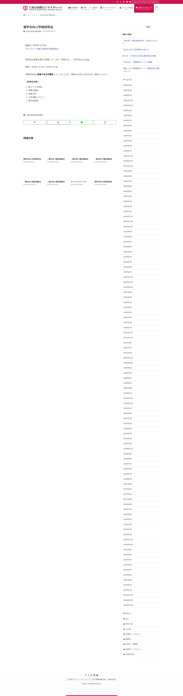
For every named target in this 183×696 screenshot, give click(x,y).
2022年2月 (127, 322)
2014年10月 (128, 605)
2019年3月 (127, 439)
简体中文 (154, 2)
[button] (157, 8)
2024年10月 (128, 166)
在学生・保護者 (132, 644)
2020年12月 (128, 358)
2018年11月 (128, 449)
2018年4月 (127, 469)
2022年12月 (128, 277)
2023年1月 (127, 272)
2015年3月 (127, 580)
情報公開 (111, 679)
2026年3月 (127, 85)
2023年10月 (128, 227)
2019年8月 (127, 413)
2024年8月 (127, 176)
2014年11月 (128, 600)
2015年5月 (127, 570)
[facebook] (117, 2)
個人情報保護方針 (99, 679)
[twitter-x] (120, 2)
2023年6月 (127, 247)
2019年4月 (127, 433)
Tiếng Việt (145, 2)
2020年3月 (127, 383)
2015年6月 (127, 565)
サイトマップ (85, 679)
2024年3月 (127, 201)
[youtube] (130, 2)
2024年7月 (127, 181)
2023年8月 (127, 237)
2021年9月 (127, 343)
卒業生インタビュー (133, 634)
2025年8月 (127, 116)
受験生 (128, 639)
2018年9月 (127, 454)
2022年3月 (127, 317)
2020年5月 (127, 378)
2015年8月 (127, 555)
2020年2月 (127, 388)
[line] (127, 2)
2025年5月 (127, 131)
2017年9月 (127, 484)
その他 (128, 629)
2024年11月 (128, 161)
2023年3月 (127, 262)
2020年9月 (127, 368)
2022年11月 (128, 282)
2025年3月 (127, 141)
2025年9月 (127, 110)
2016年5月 (127, 519)
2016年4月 (127, 524)
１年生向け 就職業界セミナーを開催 (137, 62)
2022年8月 (127, 297)
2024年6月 (127, 186)
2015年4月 (127, 575)
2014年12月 (128, 595)
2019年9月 (127, 408)
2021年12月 (128, 332)
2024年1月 (127, 211)
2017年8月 (127, 489)
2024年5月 (127, 191)
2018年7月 (127, 464)
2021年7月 (127, 348)
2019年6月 (127, 423)
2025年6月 (127, 126)
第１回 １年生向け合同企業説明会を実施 (139, 56)
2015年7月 (127, 560)
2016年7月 (127, 509)
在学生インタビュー (133, 649)
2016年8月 (127, 504)
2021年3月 (127, 353)
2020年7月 (127, 373)
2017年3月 (127, 499)
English (136, 2)
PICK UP (129, 624)
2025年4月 (127, 136)
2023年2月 (127, 267)
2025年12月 (128, 100)
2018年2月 (127, 479)
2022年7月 (127, 302)
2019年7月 (127, 418)
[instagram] (124, 2)
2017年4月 (127, 494)
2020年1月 (127, 393)
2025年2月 (127, 146)
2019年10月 (128, 403)
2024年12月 (128, 156)
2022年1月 (127, 328)
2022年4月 (127, 312)
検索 (148, 27)
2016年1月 (127, 534)
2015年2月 (127, 585)
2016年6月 (127, 514)
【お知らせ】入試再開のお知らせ (136, 49)
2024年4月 (127, 196)
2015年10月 (128, 545)
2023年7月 (127, 242)
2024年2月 (127, 206)
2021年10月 (128, 338)
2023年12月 (128, 216)
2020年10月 (128, 363)
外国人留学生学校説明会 (33, 31)
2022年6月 (127, 307)
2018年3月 (127, 474)
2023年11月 (128, 221)
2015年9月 (127, 550)
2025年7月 (127, 120)
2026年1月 (127, 95)
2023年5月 (127, 252)
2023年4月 (127, 257)
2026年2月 (127, 90)
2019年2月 (127, 444)
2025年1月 (127, 151)
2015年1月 (127, 590)
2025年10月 (128, 105)
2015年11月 (128, 540)
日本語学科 (130, 654)
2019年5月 (127, 428)
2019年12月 (128, 398)
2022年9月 (127, 292)
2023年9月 (127, 232)
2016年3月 (127, 529)
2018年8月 (127, 459)
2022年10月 (128, 287)
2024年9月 (127, 171)
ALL (127, 619)
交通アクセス (73, 679)
